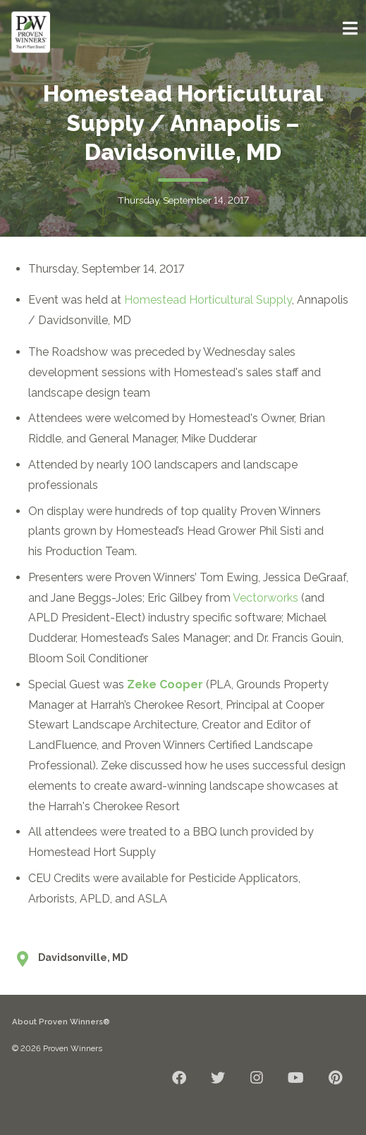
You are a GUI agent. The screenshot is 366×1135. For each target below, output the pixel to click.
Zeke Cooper (165, 684)
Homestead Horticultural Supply (208, 299)
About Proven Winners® (61, 1022)
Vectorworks (265, 597)
